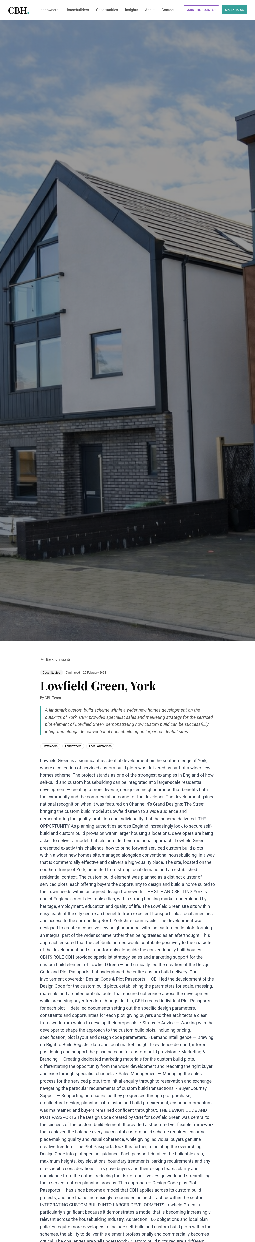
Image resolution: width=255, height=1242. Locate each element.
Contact (168, 10)
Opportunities (107, 10)
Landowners (48, 10)
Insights (131, 10)
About (150, 10)
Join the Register (201, 10)
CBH (18, 10)
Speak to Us (234, 10)
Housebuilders (77, 10)
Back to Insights (55, 659)
